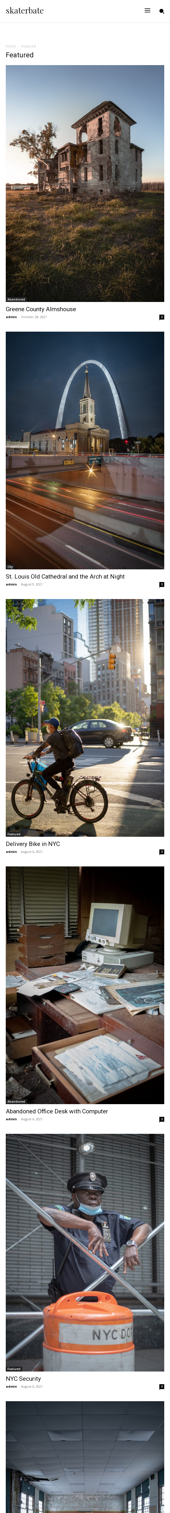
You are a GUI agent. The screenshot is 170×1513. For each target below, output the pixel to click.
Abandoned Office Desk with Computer (57, 1111)
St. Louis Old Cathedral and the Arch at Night (65, 576)
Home (11, 46)
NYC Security (23, 1378)
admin (11, 317)
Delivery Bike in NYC (33, 843)
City (10, 567)
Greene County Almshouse (41, 309)
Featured (13, 834)
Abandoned (16, 299)
